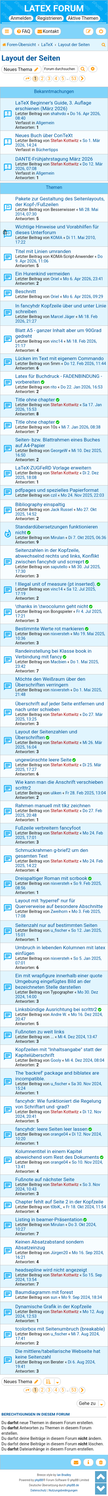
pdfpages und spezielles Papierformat (56, 490)
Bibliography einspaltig (40, 504)
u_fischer (59, 930)
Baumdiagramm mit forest (44, 1292)
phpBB (39, 1480)
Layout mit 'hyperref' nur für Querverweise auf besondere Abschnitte (59, 903)
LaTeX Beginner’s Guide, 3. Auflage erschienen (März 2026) (53, 105)
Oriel (55, 279)
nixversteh (60, 633)
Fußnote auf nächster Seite (44, 1179)
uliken (56, 793)
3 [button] (49, 78)
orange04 (59, 1134)
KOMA (56, 237)
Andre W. (59, 1014)
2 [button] (42, 78)
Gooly (56, 1060)
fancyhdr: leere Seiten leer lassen (51, 1129)
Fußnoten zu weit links (39, 1032)
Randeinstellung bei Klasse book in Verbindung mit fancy (53, 654)
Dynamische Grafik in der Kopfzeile (53, 1306)
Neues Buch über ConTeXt (44, 135)
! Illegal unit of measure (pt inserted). (55, 584)
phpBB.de (73, 1485)
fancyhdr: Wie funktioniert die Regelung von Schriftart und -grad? (58, 1104)
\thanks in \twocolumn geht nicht (51, 606)
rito (54, 387)
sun (54, 1297)
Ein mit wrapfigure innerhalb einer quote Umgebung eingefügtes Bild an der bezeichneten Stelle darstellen (58, 981)
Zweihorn (59, 911)
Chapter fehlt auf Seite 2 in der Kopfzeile (59, 1202)
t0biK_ (56, 1207)
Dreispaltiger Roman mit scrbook (51, 878)
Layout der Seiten (30, 58)
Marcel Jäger (63, 316)
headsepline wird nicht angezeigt (51, 1270)
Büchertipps (47, 149)
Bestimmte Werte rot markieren (49, 628)
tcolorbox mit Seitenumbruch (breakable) (60, 1329)
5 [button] (62, 78)
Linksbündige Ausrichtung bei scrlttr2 (56, 1009)
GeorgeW (59, 450)
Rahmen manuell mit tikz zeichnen (52, 805)
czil (54, 495)
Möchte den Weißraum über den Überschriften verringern (50, 682)
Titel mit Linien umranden (43, 251)
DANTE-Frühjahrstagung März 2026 (54, 159)
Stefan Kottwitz (65, 140)
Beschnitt (25, 291)
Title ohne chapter (35, 399)
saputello (59, 567)
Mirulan (58, 537)
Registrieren (49, 18)
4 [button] (56, 78)
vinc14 (57, 341)
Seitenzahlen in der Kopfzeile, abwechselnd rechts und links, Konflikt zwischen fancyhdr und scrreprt (57, 556)
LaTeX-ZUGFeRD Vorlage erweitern (53, 468)
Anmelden (21, 18)
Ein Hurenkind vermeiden (42, 274)
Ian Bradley (64, 1475)
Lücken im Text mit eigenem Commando (59, 358)
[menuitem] (23, 31)
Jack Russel (62, 509)
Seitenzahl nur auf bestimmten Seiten (56, 925)
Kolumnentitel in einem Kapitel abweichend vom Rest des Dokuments (57, 1154)
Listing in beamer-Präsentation (48, 1219)
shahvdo (58, 113)
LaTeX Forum (54, 8)
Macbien (59, 662)
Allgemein (45, 123)
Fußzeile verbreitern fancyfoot (48, 828)
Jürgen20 (59, 1252)
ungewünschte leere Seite (43, 760)
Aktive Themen (83, 18)
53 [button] (73, 78)
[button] (27, 78)
